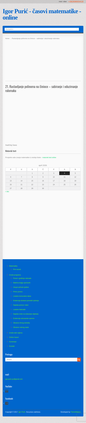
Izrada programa (15, 275)
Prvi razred (17, 269)
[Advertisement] (43, 59)
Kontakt (12, 346)
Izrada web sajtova (15, 333)
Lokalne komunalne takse (22, 296)
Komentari (12, 342)
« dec (7, 191)
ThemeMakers (76, 412)
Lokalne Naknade (19, 309)
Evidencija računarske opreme (23, 318)
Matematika (13, 266)
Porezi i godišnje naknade (22, 278)
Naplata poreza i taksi (20, 305)
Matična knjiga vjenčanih (21, 283)
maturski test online (49, 157)
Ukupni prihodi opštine (21, 287)
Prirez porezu (18, 292)
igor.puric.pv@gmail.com (14, 379)
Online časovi (14, 337)
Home (7, 38)
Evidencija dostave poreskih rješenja (26, 301)
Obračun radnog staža (21, 327)
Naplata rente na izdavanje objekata (25, 314)
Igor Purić (21, 412)
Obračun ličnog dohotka (21, 323)
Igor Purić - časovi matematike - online (42, 14)
